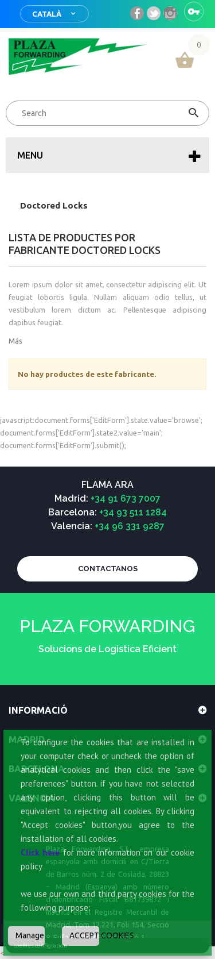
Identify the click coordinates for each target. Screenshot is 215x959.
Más (15, 341)
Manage (29, 935)
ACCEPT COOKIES (84, 935)
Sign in (194, 11)
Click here (40, 852)
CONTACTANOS (108, 568)
